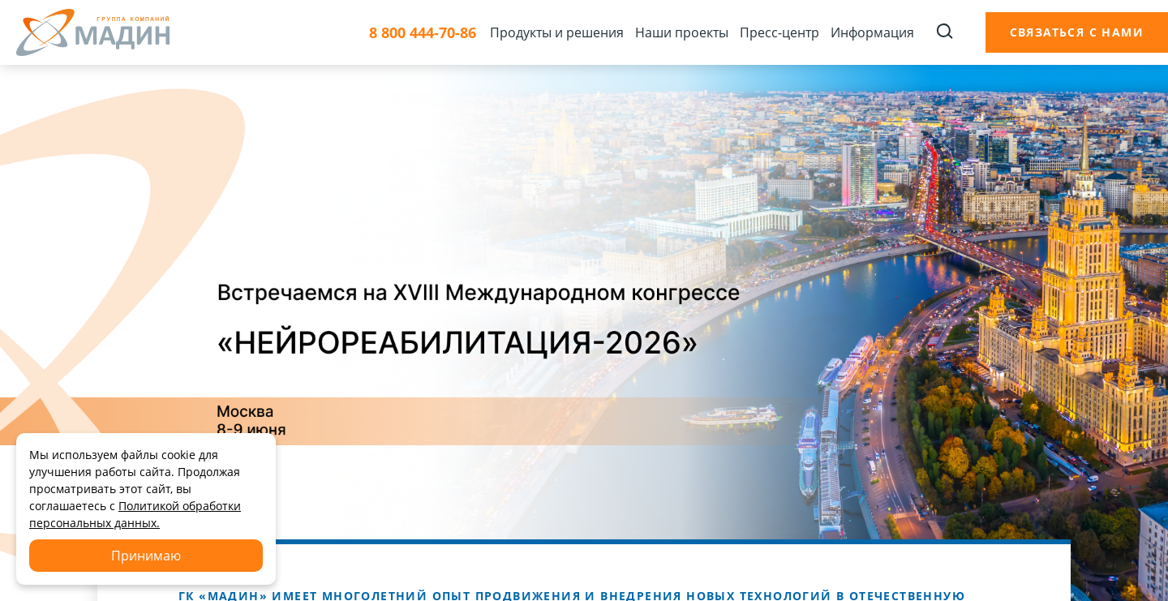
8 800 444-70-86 (422, 33)
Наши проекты (681, 32)
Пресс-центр (779, 32)
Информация (872, 32)
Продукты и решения (557, 32)
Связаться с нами (1077, 32)
